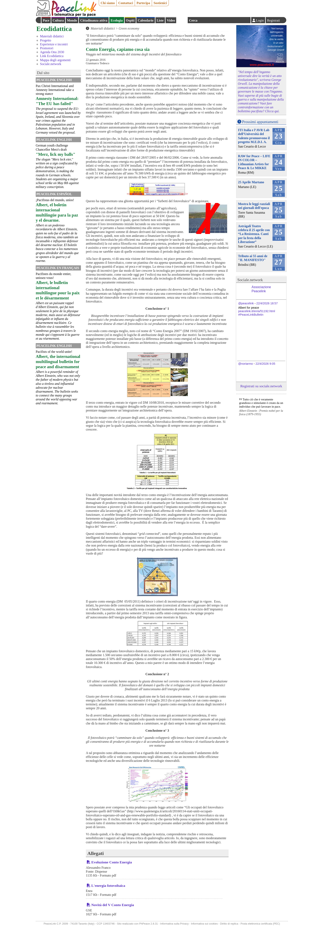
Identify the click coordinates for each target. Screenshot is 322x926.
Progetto (45, 40)
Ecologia (117, 20)
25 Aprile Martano (251, 182)
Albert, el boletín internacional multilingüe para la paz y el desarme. (57, 212)
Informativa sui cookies (204, 923)
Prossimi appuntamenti (260, 122)
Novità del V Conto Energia (112, 905)
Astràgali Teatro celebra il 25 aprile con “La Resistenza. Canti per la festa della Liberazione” (254, 234)
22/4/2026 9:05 (265, 363)
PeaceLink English (54, 80)
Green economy (129, 28)
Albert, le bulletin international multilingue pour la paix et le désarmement (58, 290)
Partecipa (143, 3)
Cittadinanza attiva (93, 20)
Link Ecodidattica (51, 56)
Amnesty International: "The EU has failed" (57, 101)
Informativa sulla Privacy (174, 923)
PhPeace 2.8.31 (148, 923)
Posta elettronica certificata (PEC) (260, 923)
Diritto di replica (229, 923)
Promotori (46, 48)
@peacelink (246, 303)
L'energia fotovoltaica (108, 886)
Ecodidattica (54, 28)
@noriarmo (245, 363)
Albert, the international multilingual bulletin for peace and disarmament (58, 361)
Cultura (58, 20)
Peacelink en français (57, 268)
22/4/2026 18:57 (267, 303)
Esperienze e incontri (54, 44)
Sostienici (160, 3)
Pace (46, 20)
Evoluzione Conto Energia (111, 862)
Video (171, 20)
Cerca (193, 20)
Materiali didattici (52, 36)
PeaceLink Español (54, 194)
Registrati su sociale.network (261, 386)
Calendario (145, 20)
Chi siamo (108, 3)
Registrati (273, 20)
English (182, 20)
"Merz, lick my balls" (55, 154)
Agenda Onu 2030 (52, 52)
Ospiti (130, 20)
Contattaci (125, 3)
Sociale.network (50, 64)
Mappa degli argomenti (55, 60)
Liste (160, 20)
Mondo (72, 20)
